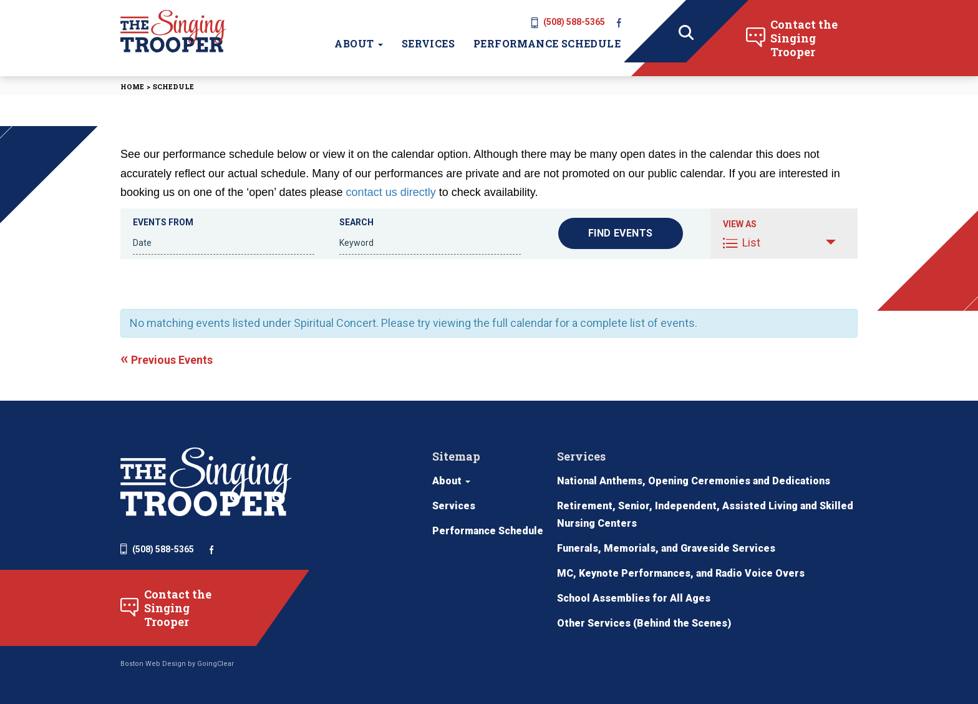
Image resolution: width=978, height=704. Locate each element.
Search (356, 222)
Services (428, 43)
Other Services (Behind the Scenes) (644, 623)
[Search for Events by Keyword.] (430, 243)
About (358, 43)
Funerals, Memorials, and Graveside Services (666, 548)
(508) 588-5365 (568, 22)
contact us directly (391, 192)
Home (132, 86)
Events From (163, 222)
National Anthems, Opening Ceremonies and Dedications (693, 481)
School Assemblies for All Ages (633, 598)
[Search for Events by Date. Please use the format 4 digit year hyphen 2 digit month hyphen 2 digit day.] (223, 243)
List (741, 242)
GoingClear (215, 664)
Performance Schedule (547, 43)
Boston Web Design (153, 664)
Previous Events (166, 359)
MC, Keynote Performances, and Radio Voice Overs (681, 573)
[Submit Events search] (620, 233)
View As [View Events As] (740, 224)
